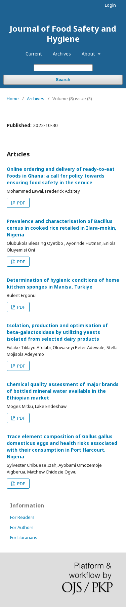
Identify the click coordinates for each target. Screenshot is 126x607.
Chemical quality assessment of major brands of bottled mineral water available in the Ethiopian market (63, 391)
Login (110, 5)
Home (13, 99)
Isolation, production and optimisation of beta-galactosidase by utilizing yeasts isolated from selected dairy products (57, 332)
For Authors (22, 527)
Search (63, 79)
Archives (62, 53)
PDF (20, 203)
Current (34, 53)
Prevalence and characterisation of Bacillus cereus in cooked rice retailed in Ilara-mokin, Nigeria (61, 228)
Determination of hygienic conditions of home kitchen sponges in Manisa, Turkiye (63, 283)
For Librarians (23, 537)
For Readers (22, 517)
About (89, 53)
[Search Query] (63, 67)
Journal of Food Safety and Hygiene (63, 33)
